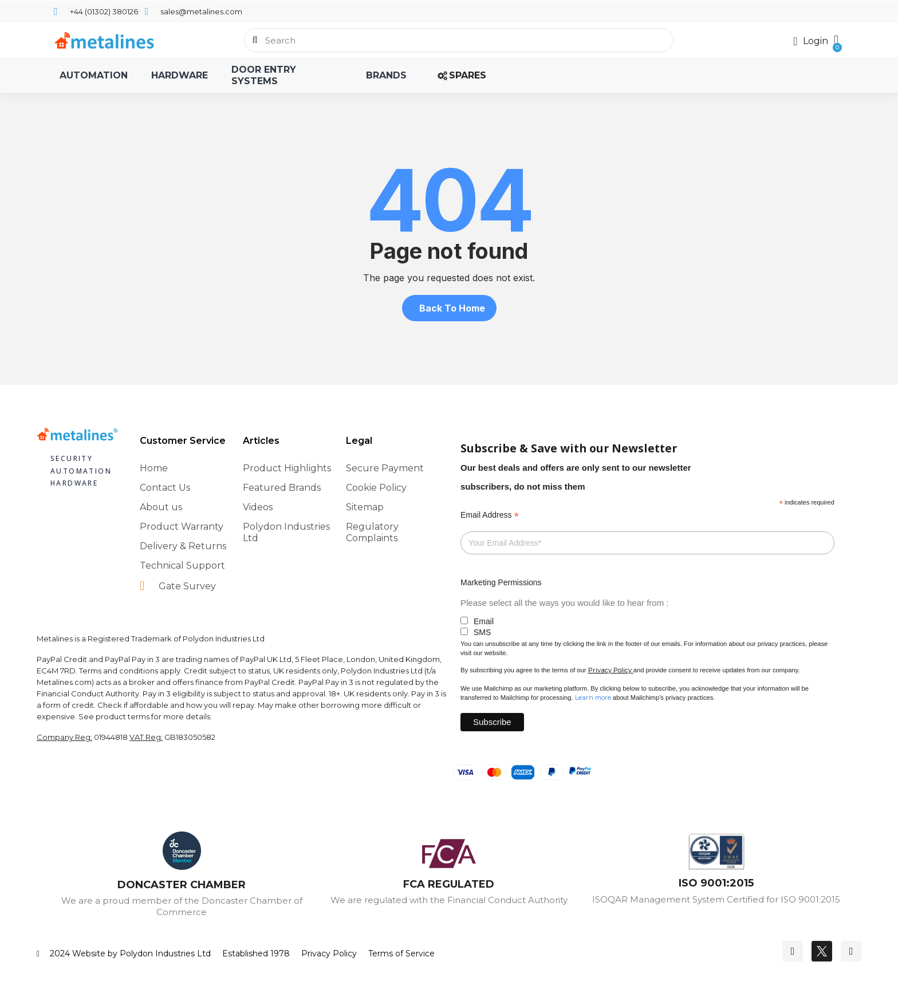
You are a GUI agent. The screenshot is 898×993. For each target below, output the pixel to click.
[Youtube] (851, 951)
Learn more (593, 697)
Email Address (489, 515)
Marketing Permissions (501, 582)
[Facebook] (792, 951)
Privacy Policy (610, 670)
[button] (836, 40)
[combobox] (459, 40)
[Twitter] (822, 951)
